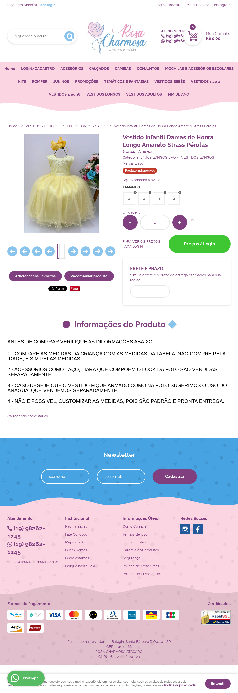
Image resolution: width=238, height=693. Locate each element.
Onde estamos (77, 558)
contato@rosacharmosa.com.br (32, 562)
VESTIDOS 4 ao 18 (64, 94)
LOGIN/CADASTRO (38, 68)
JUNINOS (61, 81)
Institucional (77, 518)
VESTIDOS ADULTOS (144, 94)
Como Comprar (135, 526)
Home (9, 68)
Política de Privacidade (141, 574)
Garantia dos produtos (141, 550)
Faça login (47, 5)
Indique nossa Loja (80, 566)
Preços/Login (199, 243)
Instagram (222, 5)
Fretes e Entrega (136, 542)
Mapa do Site (76, 542)
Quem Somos (76, 550)
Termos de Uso (135, 534)
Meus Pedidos (197, 5)
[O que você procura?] (69, 36)
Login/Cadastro (168, 5)
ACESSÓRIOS (71, 68)
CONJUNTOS (148, 68)
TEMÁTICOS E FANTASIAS (126, 81)
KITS (22, 81)
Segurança (131, 558)
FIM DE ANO (178, 94)
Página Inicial (76, 526)
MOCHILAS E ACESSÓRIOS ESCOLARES (199, 68)
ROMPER (39, 81)
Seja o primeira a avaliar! (143, 180)
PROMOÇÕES (86, 81)
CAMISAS (123, 68)
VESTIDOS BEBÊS (169, 81)
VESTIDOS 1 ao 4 (205, 81)
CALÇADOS (99, 68)
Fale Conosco (76, 534)
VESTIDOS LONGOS (103, 94)
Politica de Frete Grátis (141, 566)
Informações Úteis (140, 518)
